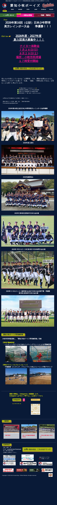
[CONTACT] (6, 445)
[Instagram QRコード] (35, 400)
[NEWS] (6, 421)
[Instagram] (16, 399)
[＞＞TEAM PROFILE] (44, 15)
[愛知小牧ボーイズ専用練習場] (13, 334)
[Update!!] (5, 11)
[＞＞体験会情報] (25, 15)
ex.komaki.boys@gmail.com (14, 449)
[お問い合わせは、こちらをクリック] (28, 68)
